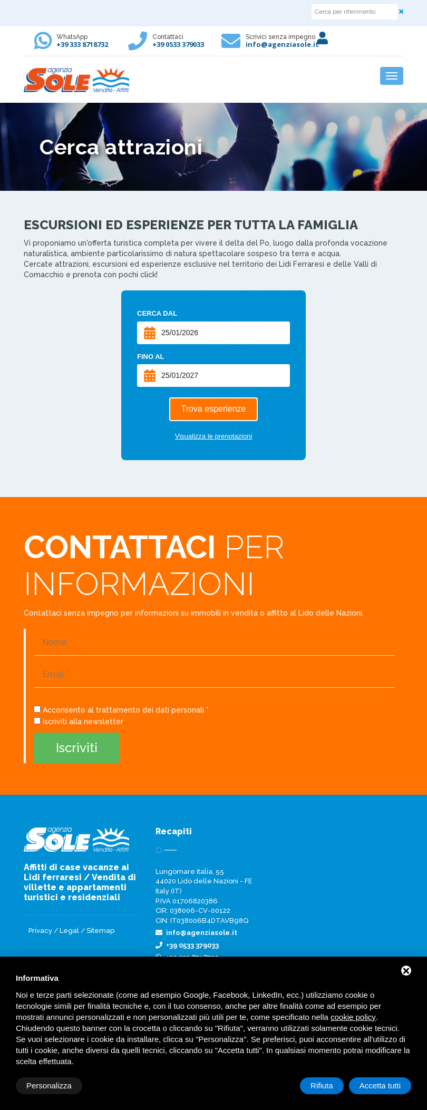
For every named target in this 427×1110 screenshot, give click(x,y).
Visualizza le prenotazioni (213, 436)
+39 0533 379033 (178, 44)
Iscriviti (77, 747)
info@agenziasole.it (282, 44)
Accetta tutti (380, 1085)
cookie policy (353, 1016)
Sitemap (100, 930)
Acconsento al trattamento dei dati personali (123, 710)
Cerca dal (157, 313)
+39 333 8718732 (82, 44)
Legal (69, 930)
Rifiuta (321, 1085)
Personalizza (49, 1085)
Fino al (150, 357)
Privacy (40, 930)
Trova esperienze (213, 408)
